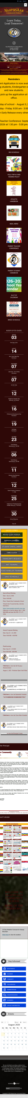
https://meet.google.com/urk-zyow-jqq (14, 608)
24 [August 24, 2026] (7, 1041)
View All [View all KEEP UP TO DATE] (14, 523)
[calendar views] (25, 1022)
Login (19, 1)
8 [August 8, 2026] (26, 1033)
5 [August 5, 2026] (15, 1033)
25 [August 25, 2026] (11, 1041)
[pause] (14, 61)
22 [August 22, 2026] (26, 1039)
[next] (8, 1022)
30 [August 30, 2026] (4, 1044)
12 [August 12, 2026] (15, 1036)
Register (25, 1)
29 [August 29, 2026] (26, 1041)
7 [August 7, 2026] (22, 1033)
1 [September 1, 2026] (11, 1044)
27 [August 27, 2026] (18, 1041)
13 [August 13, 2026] (18, 1036)
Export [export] (16, 1022)
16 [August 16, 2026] (4, 1039)
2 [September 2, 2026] (15, 1044)
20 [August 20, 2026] (18, 1039)
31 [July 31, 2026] (22, 1030)
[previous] (5, 1022)
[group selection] (2, 1022)
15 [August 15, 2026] (26, 1036)
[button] (2, 57)
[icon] (14, 43)
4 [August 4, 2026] (11, 1033)
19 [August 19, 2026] (15, 1039)
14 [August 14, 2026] (22, 1036)
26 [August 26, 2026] (15, 1041)
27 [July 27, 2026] (7, 1030)
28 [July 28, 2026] (11, 1030)
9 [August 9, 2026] (4, 1036)
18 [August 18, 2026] (11, 1039)
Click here (4, 733)
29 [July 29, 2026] (15, 1030)
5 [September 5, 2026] (26, 1044)
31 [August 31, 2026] (7, 1044)
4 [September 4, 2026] (22, 1044)
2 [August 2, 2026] (4, 1033)
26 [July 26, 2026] (4, 1030)
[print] (21, 1022)
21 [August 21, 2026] (22, 1039)
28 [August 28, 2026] (22, 1041)
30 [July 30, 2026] (18, 1030)
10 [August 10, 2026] (7, 1036)
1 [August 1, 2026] (26, 1030)
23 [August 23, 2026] (4, 1041)
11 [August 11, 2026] (11, 1036)
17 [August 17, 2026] (7, 1039)
